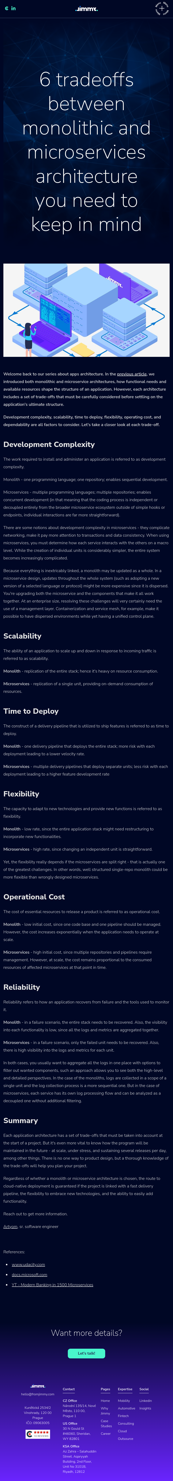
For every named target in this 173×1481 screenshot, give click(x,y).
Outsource (125, 1438)
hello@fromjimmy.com (37, 1394)
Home (105, 1400)
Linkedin (145, 1400)
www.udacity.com (28, 1264)
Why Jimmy (105, 1411)
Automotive (126, 1408)
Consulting (126, 1423)
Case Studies (106, 1423)
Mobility (124, 1400)
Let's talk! (86, 1353)
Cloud (122, 1431)
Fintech (123, 1416)
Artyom (10, 1226)
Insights (145, 1408)
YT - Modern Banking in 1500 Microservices (52, 1285)
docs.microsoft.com (29, 1275)
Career (106, 1433)
